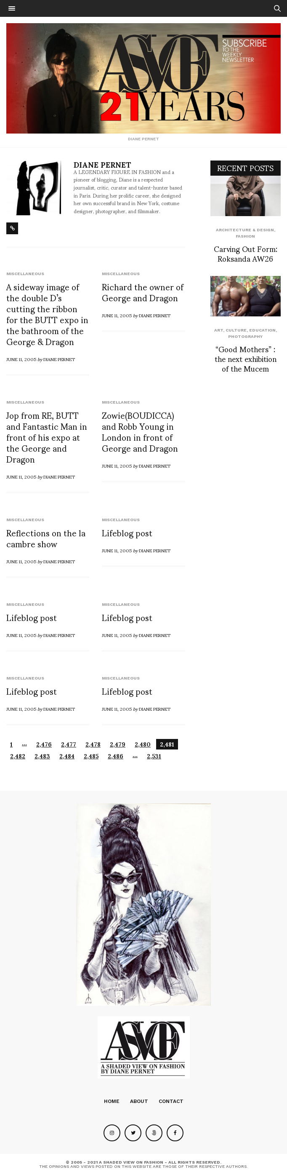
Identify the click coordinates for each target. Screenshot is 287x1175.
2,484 (66, 756)
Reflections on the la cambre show (45, 538)
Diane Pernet (102, 164)
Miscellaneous (25, 273)
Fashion (245, 236)
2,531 (154, 756)
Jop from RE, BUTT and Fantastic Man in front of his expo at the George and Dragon (46, 437)
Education (262, 330)
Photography (245, 336)
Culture (236, 330)
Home (112, 1101)
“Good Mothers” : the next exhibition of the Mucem (245, 358)
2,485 (91, 756)
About (139, 1101)
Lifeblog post (127, 532)
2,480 (143, 744)
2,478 (93, 744)
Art (218, 330)
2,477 (68, 744)
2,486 (115, 756)
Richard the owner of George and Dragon (142, 292)
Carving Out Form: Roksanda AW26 (245, 253)
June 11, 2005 (21, 359)
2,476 (44, 744)
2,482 (17, 756)
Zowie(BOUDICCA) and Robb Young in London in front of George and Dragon (140, 431)
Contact (171, 1101)
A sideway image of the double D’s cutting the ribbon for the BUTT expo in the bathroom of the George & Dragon (47, 313)
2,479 (117, 744)
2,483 (42, 756)
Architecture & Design (245, 230)
